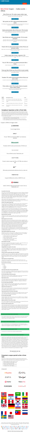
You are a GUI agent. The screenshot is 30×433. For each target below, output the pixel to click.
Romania (23, 426)
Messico (12, 427)
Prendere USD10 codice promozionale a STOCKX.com (15, 145)
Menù (24, 3)
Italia (2, 427)
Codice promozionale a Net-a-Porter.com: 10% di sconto (15, 30)
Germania (15, 426)
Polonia (11, 426)
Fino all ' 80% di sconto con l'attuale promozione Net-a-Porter (15, 63)
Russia (20, 428)
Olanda (19, 426)
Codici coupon (24, 428)
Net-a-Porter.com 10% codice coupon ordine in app (15, 14)
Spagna (2, 426)
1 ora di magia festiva (15, 129)
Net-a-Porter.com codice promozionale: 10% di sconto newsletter (15, 38)
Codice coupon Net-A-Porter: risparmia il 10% (15, 55)
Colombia (19, 427)
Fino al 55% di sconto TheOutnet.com (15, 153)
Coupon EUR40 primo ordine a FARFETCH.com (15, 178)
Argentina (24, 427)
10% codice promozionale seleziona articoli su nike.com (15, 170)
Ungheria (13, 428)
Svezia (16, 428)
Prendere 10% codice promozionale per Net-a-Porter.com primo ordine (15, 78)
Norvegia (4, 428)
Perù (27, 427)
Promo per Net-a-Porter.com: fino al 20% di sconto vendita (15, 70)
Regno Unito (7, 426)
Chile (16, 427)
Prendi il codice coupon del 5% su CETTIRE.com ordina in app (15, 162)
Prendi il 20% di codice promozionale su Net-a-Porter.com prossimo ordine (15, 47)
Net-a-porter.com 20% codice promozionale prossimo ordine (15, 22)
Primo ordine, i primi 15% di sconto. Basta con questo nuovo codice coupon (15, 86)
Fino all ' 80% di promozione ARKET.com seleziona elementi (15, 137)
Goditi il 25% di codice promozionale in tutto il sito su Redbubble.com (15, 186)
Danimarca (9, 428)
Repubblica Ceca (7, 427)
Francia (27, 426)
